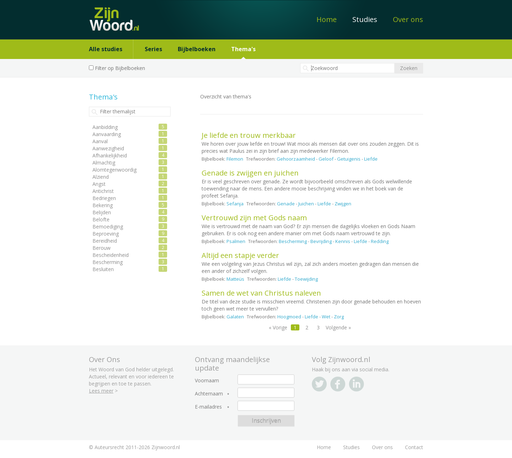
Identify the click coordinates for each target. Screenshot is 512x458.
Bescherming (293, 241)
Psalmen (235, 241)
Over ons (408, 19)
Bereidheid (104, 240)
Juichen (306, 203)
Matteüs (235, 279)
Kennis (342, 241)
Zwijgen (343, 203)
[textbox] (347, 68)
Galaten (235, 316)
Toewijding (306, 279)
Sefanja (235, 203)
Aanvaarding (106, 134)
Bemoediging (107, 226)
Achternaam (209, 393)
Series (153, 49)
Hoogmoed (289, 316)
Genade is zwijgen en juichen (250, 173)
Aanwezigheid (108, 148)
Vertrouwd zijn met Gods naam (254, 217)
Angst (99, 183)
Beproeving (105, 233)
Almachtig (103, 162)
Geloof (326, 159)
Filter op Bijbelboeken (120, 68)
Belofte (101, 219)
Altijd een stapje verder (240, 255)
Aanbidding (105, 127)
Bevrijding (321, 241)
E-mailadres (208, 407)
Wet (326, 316)
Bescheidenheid (110, 255)
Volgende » (338, 327)
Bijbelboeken (196, 49)
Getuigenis (349, 159)
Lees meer (101, 390)
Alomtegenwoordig (114, 169)
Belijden (101, 212)
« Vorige (278, 327)
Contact (414, 447)
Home (326, 19)
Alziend (100, 176)
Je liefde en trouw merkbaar (249, 135)
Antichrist (103, 191)
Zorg (339, 316)
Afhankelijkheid (109, 155)
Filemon (234, 159)
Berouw (101, 247)
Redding (380, 241)
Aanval (100, 141)
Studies (364, 19)
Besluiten (103, 269)
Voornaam (207, 380)
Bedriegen (104, 198)
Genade (286, 203)
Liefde (371, 159)
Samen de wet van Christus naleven (261, 293)
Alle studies (105, 49)
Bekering (102, 205)
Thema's (243, 49)
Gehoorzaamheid (296, 159)
